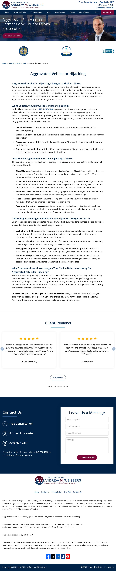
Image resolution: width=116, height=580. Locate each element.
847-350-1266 (106, 4)
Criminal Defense (14, 63)
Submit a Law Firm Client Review (58, 386)
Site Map (67, 492)
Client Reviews (84, 12)
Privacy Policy (56, 492)
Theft (24, 63)
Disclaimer (45, 492)
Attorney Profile (20, 12)
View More (58, 377)
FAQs (48, 12)
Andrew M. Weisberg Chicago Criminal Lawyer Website (25, 524)
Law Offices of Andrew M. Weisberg (33, 567)
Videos (72, 12)
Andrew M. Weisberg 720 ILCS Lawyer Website (21, 527)
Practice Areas (36, 12)
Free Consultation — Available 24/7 (96, 2)
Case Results (60, 12)
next (114, 350)
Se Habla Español (105, 7)
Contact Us (107, 12)
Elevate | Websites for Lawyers (97, 567)
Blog (96, 12)
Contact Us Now (12, 36)
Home (7, 12)
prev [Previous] (2, 350)
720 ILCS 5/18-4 (46, 109)
